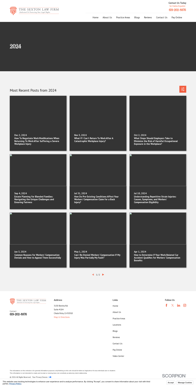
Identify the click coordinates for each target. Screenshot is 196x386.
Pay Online (117, 349)
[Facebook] (166, 305)
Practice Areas (119, 318)
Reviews (116, 337)
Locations (117, 324)
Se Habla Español (177, 6)
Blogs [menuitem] (137, 17)
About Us (117, 312)
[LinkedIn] (178, 305)
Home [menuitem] (95, 17)
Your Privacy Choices (41, 377)
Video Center (118, 356)
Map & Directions (62, 317)
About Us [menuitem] (107, 17)
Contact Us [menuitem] (161, 17)
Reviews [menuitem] (148, 17)
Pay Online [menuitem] (177, 17)
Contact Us (117, 343)
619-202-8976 (177, 10)
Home (115, 305)
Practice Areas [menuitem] (123, 17)
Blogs (115, 331)
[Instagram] (184, 305)
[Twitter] (172, 305)
